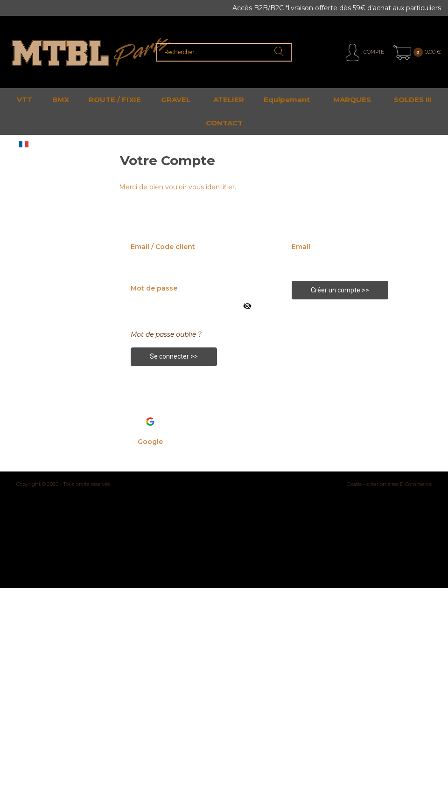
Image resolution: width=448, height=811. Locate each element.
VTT (24, 99)
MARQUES (352, 99)
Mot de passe (154, 288)
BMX (60, 99)
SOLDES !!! (412, 99)
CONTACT (224, 122)
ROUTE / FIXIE (115, 99)
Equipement (287, 99)
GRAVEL (175, 99)
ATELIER (228, 99)
